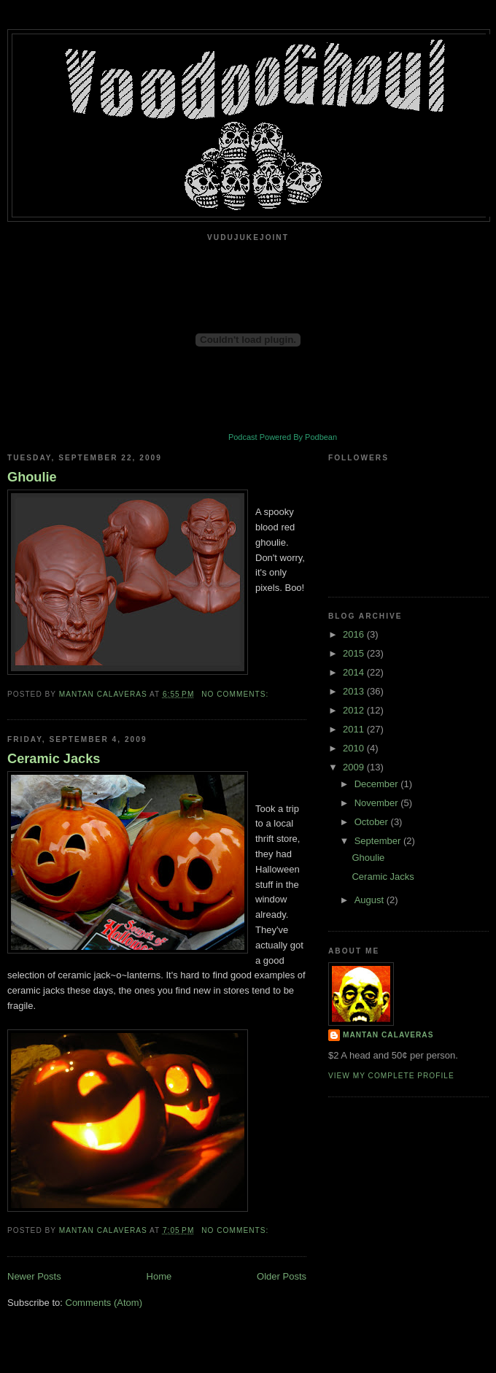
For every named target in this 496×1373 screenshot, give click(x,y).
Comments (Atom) (104, 1302)
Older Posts (281, 1276)
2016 (355, 634)
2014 (355, 672)
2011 (355, 729)
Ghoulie (32, 477)
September (378, 840)
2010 (355, 748)
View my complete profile (391, 1076)
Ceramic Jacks (53, 758)
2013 (355, 691)
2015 (355, 653)
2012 (355, 710)
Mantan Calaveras (388, 1035)
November (377, 802)
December (377, 783)
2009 (355, 767)
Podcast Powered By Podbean (282, 437)
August (370, 899)
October (372, 821)
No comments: (236, 694)
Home (159, 1276)
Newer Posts (34, 1276)
